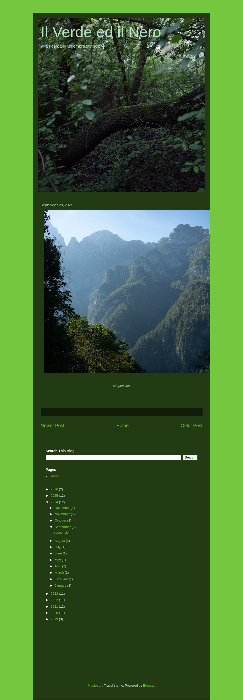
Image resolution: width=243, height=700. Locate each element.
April (58, 566)
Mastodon (95, 685)
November (63, 514)
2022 (55, 600)
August (60, 541)
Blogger (148, 685)
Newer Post (52, 425)
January (61, 585)
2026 (55, 489)
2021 (55, 606)
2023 (55, 593)
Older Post (192, 425)
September (63, 527)
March (60, 572)
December (63, 508)
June (59, 553)
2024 (55, 502)
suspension (62, 532)
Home (122, 425)
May (58, 560)
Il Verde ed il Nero (101, 32)
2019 (55, 619)
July (58, 547)
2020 (55, 613)
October (61, 520)
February (62, 579)
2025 (55, 495)
